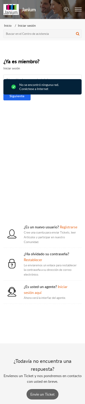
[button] (66, 9)
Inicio (8, 25)
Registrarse (68, 226)
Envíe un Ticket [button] (42, 394)
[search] (42, 33)
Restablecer (33, 259)
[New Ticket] (42, 394)
